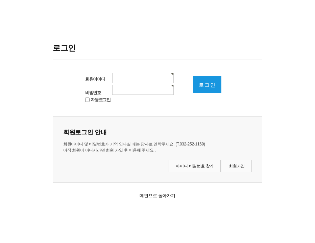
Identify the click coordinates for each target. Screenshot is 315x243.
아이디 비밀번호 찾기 (195, 166)
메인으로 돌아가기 (157, 195)
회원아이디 (95, 79)
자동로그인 (101, 99)
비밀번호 (93, 92)
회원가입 (237, 166)
